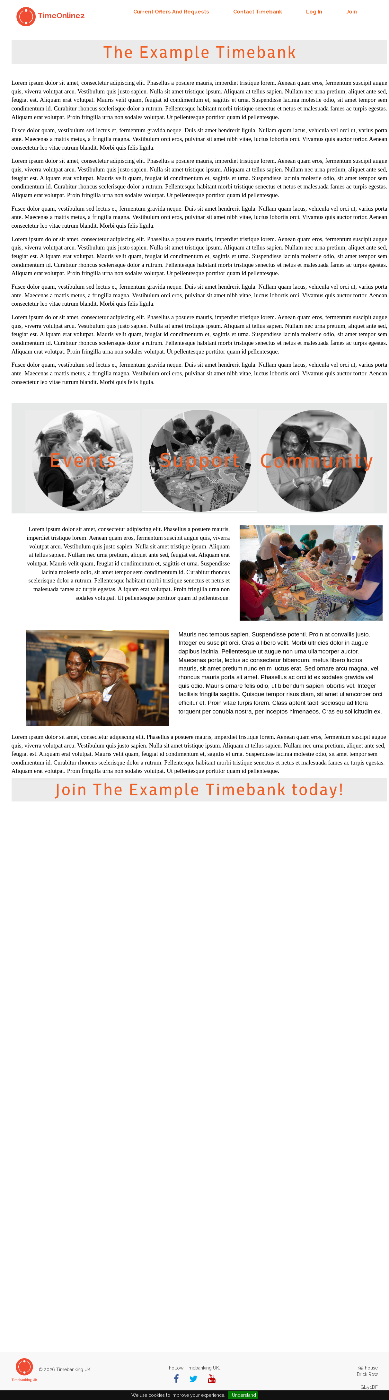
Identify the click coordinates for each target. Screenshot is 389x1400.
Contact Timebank (257, 12)
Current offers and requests (171, 12)
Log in (314, 12)
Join (351, 12)
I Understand (243, 1395)
